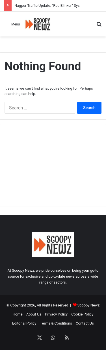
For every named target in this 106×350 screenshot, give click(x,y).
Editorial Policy (24, 323)
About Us (33, 314)
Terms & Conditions (56, 323)
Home (18, 314)
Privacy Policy (56, 314)
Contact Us (85, 323)
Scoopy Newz (88, 305)
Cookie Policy (82, 314)
